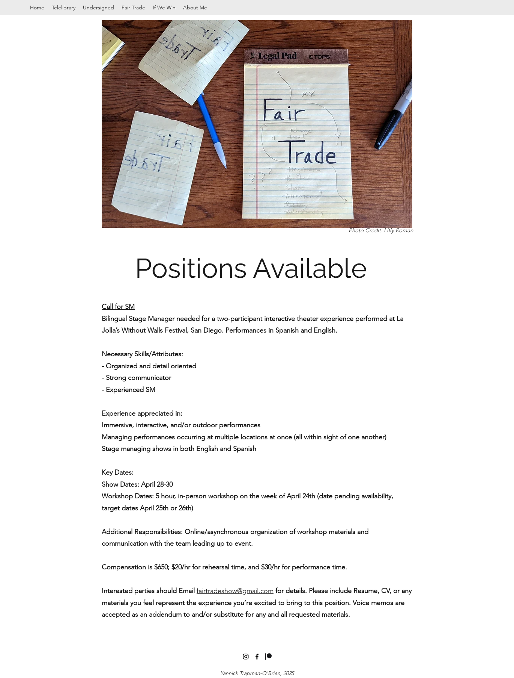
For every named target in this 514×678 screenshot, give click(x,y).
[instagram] (245, 656)
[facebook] (257, 656)
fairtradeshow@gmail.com (235, 591)
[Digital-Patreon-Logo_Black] (268, 656)
